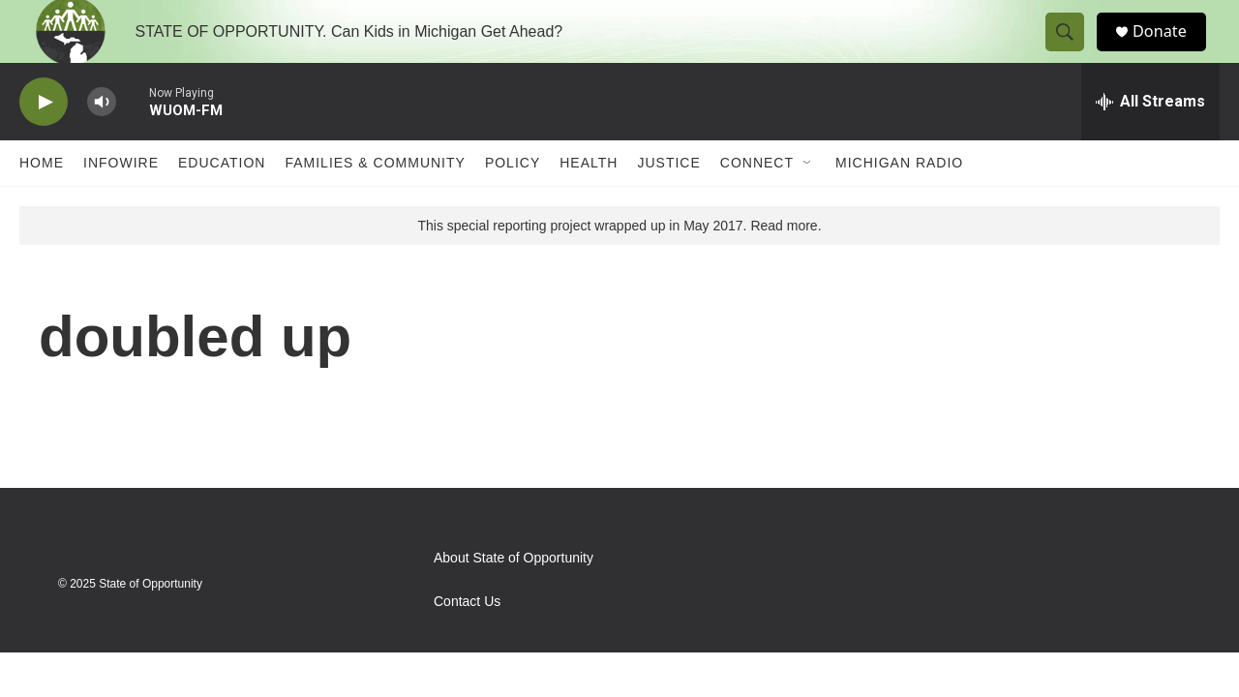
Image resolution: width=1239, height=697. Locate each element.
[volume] (101, 141)
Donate (1170, 51)
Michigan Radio (899, 201)
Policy (512, 201)
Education (221, 201)
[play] (43, 141)
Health (588, 201)
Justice (668, 201)
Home (41, 201)
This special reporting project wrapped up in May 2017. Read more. (619, 264)
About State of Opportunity (513, 597)
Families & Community (375, 201)
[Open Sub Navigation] (808, 201)
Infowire (121, 201)
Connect (757, 201)
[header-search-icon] (1072, 51)
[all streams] (1150, 140)
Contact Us (467, 640)
